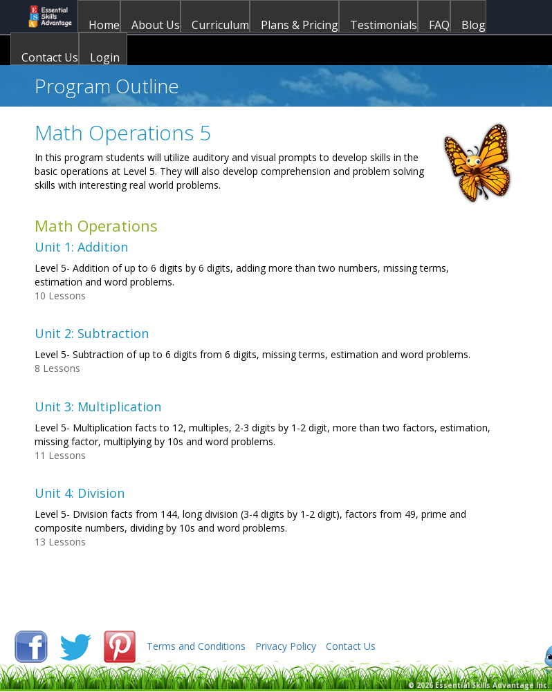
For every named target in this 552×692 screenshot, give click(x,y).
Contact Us (49, 57)
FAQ (439, 24)
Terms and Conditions (196, 646)
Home (104, 24)
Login (105, 57)
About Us (155, 24)
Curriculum (220, 24)
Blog (473, 24)
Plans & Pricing (299, 24)
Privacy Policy (285, 646)
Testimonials (383, 24)
